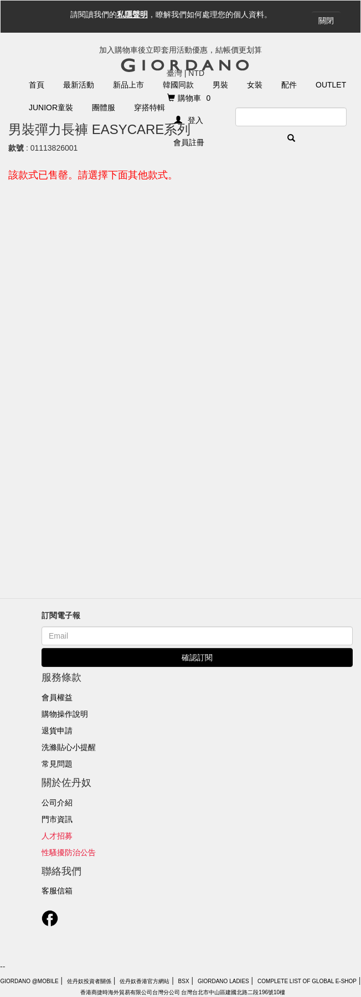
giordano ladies (223, 981)
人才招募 (57, 835)
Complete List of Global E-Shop (307, 981)
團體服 (103, 107)
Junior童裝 (51, 107)
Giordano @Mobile (29, 981)
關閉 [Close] (326, 20)
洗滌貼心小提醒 (69, 747)
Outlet (331, 84)
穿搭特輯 (149, 107)
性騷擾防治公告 (69, 852)
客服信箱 (57, 890)
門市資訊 (57, 819)
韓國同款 (178, 84)
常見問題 (57, 763)
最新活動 (78, 84)
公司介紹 (57, 802)
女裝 (254, 84)
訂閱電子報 (61, 615)
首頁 (36, 84)
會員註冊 (188, 142)
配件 (289, 84)
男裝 (220, 84)
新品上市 (128, 84)
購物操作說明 (65, 714)
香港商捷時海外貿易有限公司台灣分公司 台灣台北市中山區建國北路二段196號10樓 (183, 992)
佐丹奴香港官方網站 (144, 981)
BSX (183, 981)
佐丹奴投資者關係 (89, 981)
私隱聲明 (132, 14)
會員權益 (57, 697)
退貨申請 (57, 730)
